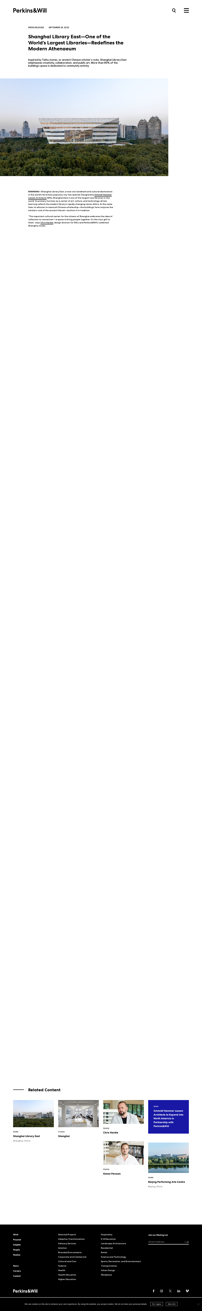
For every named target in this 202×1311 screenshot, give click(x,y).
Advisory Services (67, 1243)
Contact (17, 1276)
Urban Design (108, 1270)
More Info (171, 1304)
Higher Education (67, 1279)
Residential (107, 1248)
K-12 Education (108, 1239)
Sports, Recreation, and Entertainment (121, 1261)
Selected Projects (67, 1234)
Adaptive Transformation (71, 1239)
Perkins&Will (30, 9)
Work (15, 1234)
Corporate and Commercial (72, 1257)
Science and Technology (113, 1257)
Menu (186, 10)
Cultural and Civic (67, 1261)
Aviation (62, 1248)
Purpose (17, 1240)
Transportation (109, 1265)
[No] (198, 1304)
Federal (62, 1265)
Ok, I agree (156, 1304)
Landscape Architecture (113, 1243)
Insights (17, 1245)
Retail (104, 1252)
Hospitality (106, 1234)
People (16, 1250)
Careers (17, 1271)
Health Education (67, 1274)
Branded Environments (70, 1252)
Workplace (106, 1274)
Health (61, 1270)
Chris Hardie (46, 222)
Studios (16, 1255)
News (16, 1266)
